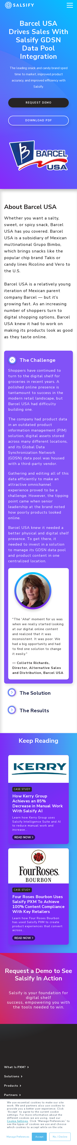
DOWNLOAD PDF (38, 120)
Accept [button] (39, 1136)
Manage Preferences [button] (18, 1136)
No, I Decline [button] (60, 1136)
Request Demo (38, 103)
